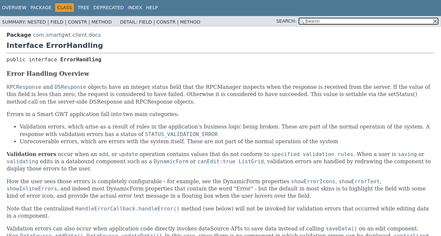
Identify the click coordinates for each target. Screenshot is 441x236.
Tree (83, 7)
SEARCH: (286, 21)
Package (41, 7)
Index (135, 7)
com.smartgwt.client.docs (67, 35)
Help (152, 7)
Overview (14, 7)
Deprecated (108, 7)
